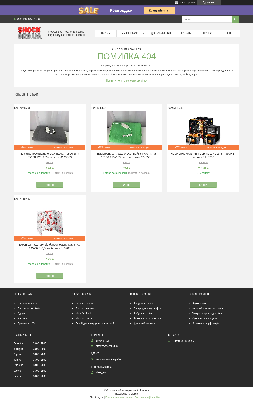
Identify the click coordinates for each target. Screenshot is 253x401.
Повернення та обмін (29, 308)
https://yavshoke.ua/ (107, 346)
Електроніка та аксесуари (148, 318)
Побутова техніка (143, 313)
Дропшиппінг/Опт (27, 323)
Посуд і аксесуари (143, 303)
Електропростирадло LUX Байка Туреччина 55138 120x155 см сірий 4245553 (49, 155)
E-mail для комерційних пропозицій (95, 323)
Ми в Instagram (84, 318)
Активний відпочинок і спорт (207, 308)
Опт (229, 33)
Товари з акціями (85, 308)
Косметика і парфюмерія (205, 323)
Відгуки (21, 313)
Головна (105, 33)
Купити (50, 185)
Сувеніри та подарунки (204, 318)
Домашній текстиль (144, 323)
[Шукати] (235, 19)
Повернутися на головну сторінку (126, 80)
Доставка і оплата (161, 33)
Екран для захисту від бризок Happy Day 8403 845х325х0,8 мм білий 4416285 (50, 246)
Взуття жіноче (199, 303)
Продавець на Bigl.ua (126, 394)
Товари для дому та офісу (147, 308)
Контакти (186, 33)
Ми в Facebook (83, 313)
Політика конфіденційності (149, 397)
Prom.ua (144, 390)
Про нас (207, 33)
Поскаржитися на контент (119, 397)
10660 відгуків (187, 2)
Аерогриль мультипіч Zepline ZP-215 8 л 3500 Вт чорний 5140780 (203, 155)
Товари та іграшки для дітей (207, 313)
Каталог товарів (129, 33)
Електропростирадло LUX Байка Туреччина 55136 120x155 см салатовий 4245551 (126, 155)
